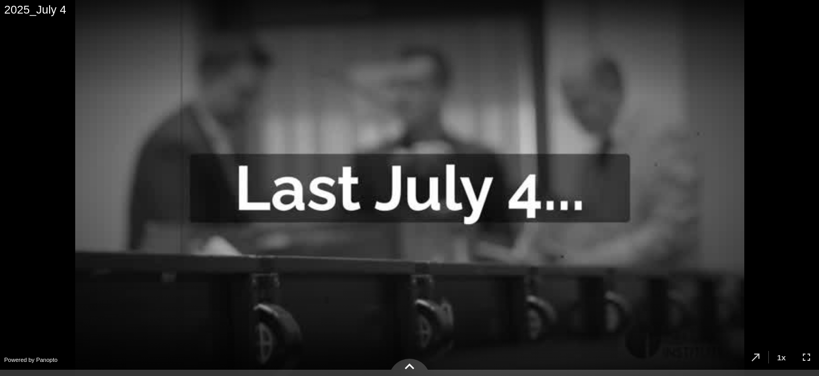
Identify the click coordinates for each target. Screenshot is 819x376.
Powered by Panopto (30, 360)
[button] (755, 357)
